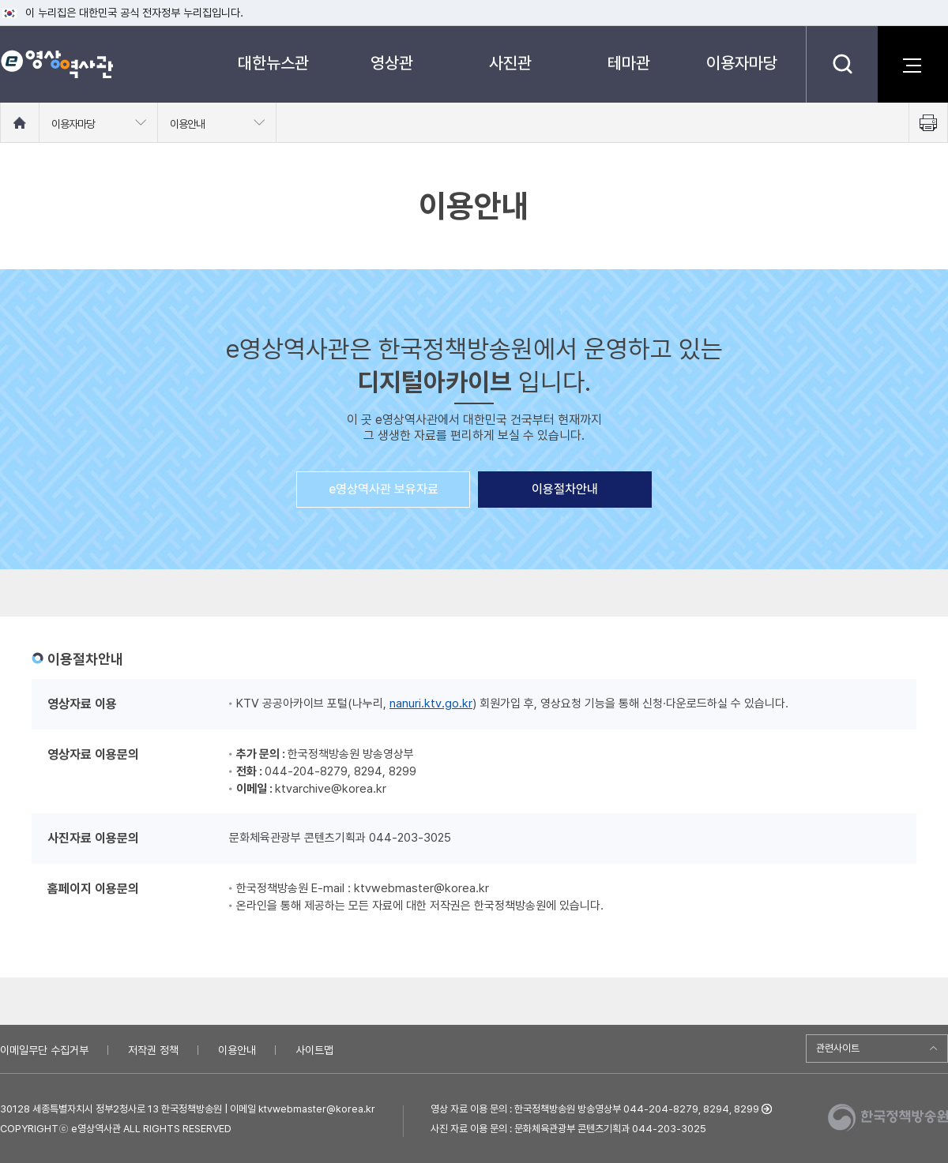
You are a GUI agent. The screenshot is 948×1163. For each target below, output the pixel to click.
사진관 (510, 63)
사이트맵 (314, 1050)
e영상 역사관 (56, 64)
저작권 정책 (153, 1050)
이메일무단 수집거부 (44, 1050)
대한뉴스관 (273, 63)
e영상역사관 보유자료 (383, 489)
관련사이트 (838, 1048)
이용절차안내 (565, 489)
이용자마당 (741, 63)
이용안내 (237, 1050)
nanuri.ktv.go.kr (430, 703)
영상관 (392, 63)
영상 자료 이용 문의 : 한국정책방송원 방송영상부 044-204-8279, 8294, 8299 (595, 1109)
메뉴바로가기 (0, 0)
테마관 (629, 63)
